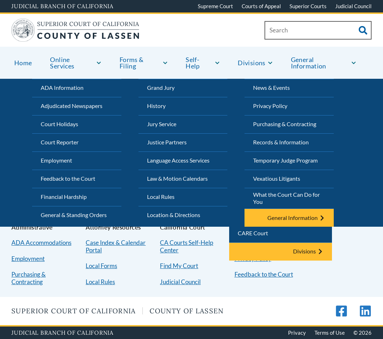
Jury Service (161, 123)
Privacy (297, 332)
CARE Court (253, 233)
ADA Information (62, 87)
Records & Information (281, 142)
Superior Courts (308, 6)
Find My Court (179, 265)
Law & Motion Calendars (177, 178)
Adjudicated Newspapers (71, 105)
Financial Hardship (64, 196)
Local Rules (161, 196)
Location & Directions (173, 214)
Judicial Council (353, 6)
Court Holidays (59, 123)
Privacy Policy (270, 105)
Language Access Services (178, 160)
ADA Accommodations (41, 242)
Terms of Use (329, 332)
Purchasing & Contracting (284, 123)
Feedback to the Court (68, 178)
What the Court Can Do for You (286, 198)
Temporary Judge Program (285, 160)
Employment (56, 160)
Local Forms (101, 265)
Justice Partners (167, 142)
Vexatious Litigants (276, 178)
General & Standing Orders (74, 214)
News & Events (271, 87)
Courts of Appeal (261, 6)
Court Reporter (60, 142)
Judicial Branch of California (62, 6)
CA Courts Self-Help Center (186, 246)
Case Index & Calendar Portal (116, 246)
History (156, 105)
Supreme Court (215, 6)
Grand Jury (161, 87)
